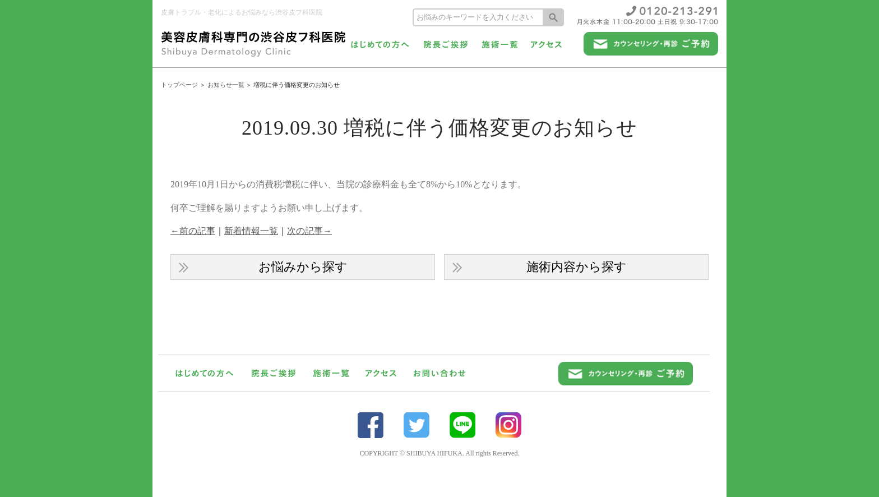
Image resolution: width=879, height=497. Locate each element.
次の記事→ (309, 231)
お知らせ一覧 (225, 84)
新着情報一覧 (251, 231)
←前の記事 (192, 231)
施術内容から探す (576, 267)
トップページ (179, 84)
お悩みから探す (303, 267)
